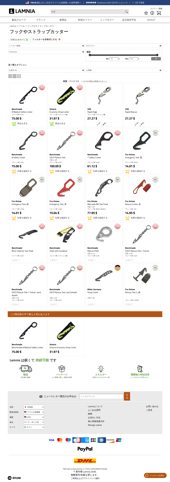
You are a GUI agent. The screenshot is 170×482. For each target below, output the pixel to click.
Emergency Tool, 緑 (20, 204)
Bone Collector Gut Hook (22, 250)
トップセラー (107, 20)
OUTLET (151, 20)
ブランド (40, 20)
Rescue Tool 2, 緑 (132, 292)
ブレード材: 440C (18, 114)
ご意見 (149, 410)
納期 (90, 414)
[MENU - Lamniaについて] (152, 13)
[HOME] (22, 12)
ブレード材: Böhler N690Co (96, 209)
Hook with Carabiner (59, 250)
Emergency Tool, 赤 (58, 204)
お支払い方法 (94, 418)
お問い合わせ (152, 406)
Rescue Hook (93, 250)
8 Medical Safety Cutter (22, 111)
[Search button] (126, 11)
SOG (89, 109)
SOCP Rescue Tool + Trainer (137, 250)
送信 (127, 397)
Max (127, 58)
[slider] (90, 55)
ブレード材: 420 (130, 209)
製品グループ (19, 20)
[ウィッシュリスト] (146, 13)
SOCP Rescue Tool (57, 157)
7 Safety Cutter (94, 157)
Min (107, 58)
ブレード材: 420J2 (131, 162)
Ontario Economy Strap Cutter (63, 347)
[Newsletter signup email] (101, 396)
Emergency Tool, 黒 (133, 157)
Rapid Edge (92, 111)
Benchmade (17, 109)
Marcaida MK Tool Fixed (97, 204)
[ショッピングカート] (159, 13)
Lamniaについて (95, 406)
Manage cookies (95, 425)
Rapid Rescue (131, 111)
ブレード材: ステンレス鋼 (58, 114)
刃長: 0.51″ (91, 253)
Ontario (53, 109)
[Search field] (89, 11)
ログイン (154, 8)
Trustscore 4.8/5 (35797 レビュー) (106, 2)
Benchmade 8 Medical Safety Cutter (27, 347)
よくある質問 (94, 410)
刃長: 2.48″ (53, 160)
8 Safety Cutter (18, 157)
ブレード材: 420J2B (132, 300)
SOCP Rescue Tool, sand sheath (63, 292)
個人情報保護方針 (96, 421)
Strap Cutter (92, 292)
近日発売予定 (129, 20)
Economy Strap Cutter (59, 111)
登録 (160, 8)
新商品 (63, 20)
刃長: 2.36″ (91, 207)
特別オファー (85, 20)
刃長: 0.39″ (91, 298)
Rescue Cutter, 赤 (133, 204)
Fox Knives (130, 154)
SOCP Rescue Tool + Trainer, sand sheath (26, 294)
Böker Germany (94, 289)
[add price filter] (156, 58)
